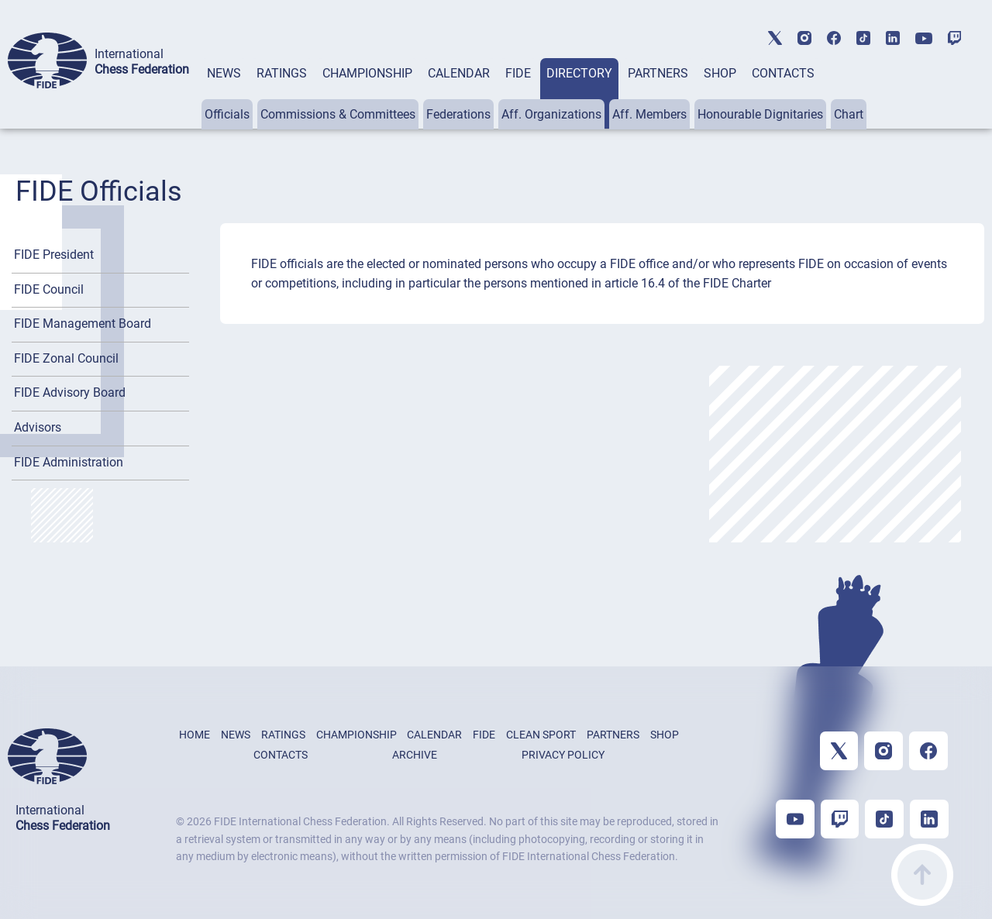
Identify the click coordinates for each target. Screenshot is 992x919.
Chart (848, 114)
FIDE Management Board (82, 323)
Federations (458, 114)
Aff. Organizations (551, 114)
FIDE (518, 73)
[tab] (224, 93)
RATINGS (282, 73)
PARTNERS (658, 73)
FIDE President (54, 254)
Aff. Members (649, 114)
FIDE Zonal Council (66, 358)
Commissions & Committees (337, 114)
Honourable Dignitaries (760, 114)
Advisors (37, 427)
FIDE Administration (68, 462)
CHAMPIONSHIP (367, 73)
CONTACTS (783, 73)
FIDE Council (49, 289)
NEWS (224, 73)
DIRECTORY (579, 73)
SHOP (720, 73)
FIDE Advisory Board (70, 392)
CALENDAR (459, 73)
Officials (227, 114)
